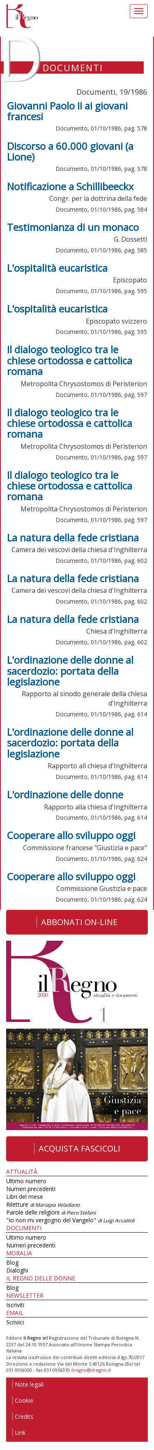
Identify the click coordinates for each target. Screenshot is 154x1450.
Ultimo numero (26, 1181)
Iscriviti (15, 1305)
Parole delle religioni (51, 1212)
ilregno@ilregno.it (91, 1370)
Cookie (22, 1400)
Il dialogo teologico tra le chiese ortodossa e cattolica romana (69, 360)
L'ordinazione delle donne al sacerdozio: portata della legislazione (70, 670)
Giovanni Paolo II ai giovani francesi (67, 111)
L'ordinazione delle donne (65, 794)
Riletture (43, 1204)
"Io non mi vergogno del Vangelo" (70, 1220)
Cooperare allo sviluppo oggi (71, 835)
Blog (12, 1262)
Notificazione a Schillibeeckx (70, 186)
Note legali (28, 1384)
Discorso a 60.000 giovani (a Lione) (70, 151)
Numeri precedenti (30, 1189)
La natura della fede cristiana (73, 537)
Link (18, 1432)
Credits (22, 1416)
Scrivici (15, 1322)
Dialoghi (17, 1270)
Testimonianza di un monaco (73, 227)
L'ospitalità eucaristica (57, 268)
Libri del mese (24, 1197)
